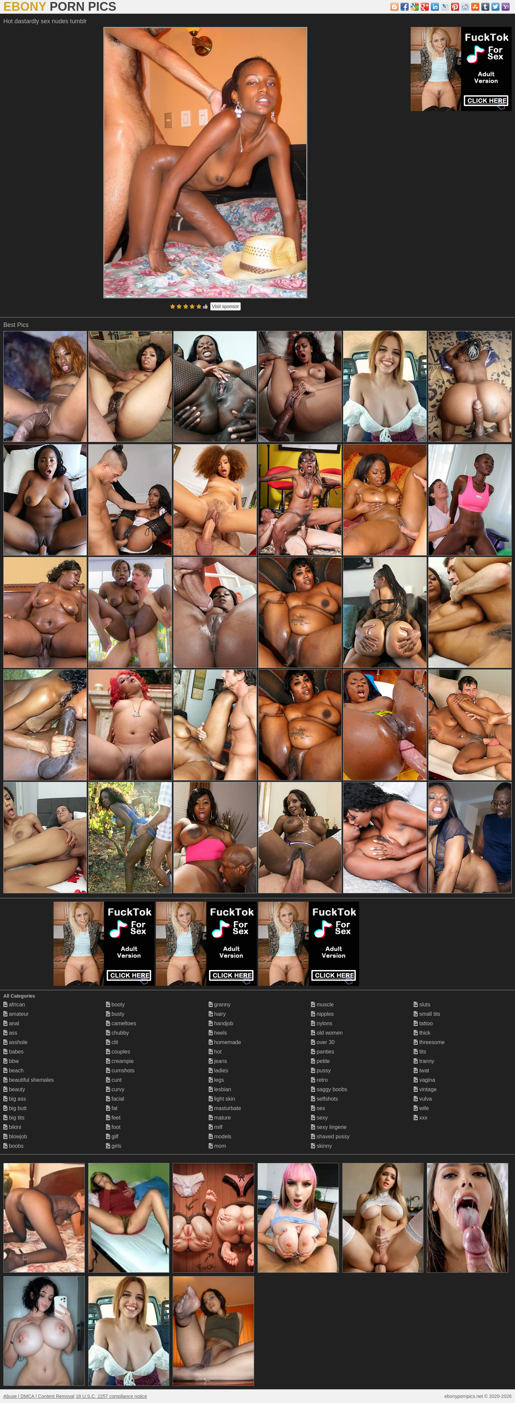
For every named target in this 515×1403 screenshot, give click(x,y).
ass (10, 1033)
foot (113, 1127)
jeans (218, 1061)
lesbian (220, 1089)
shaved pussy (330, 1136)
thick (422, 1033)
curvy (115, 1089)
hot (215, 1052)
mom (217, 1146)
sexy (319, 1118)
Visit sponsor (225, 306)
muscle (322, 1004)
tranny (424, 1061)
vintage (425, 1089)
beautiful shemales (28, 1080)
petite (320, 1061)
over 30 (323, 1042)
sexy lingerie (328, 1127)
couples (118, 1052)
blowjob (15, 1136)
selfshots (324, 1099)
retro (319, 1080)
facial (115, 1099)
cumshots (120, 1070)
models (220, 1136)
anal (11, 1023)
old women (327, 1033)
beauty (14, 1089)
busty (115, 1014)
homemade (225, 1042)
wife (421, 1108)
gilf (112, 1136)
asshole (15, 1042)
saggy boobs (329, 1089)
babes (13, 1052)
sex (318, 1108)
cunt (114, 1080)
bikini (12, 1127)
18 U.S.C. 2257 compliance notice (111, 1396)
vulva (423, 1099)
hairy (217, 1014)
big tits (14, 1118)
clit (112, 1042)
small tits (427, 1014)
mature (220, 1118)
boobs (13, 1146)
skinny (321, 1146)
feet (113, 1118)
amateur (16, 1014)
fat (111, 1108)
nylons (321, 1023)
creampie (120, 1061)
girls (114, 1146)
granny (220, 1004)
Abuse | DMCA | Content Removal (38, 1396)
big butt (15, 1108)
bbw (11, 1061)
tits (420, 1052)
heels (218, 1033)
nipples (322, 1014)
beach (13, 1070)
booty (115, 1004)
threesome (429, 1042)
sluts (422, 1004)
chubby (117, 1033)
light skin (222, 1099)
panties (322, 1052)
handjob (221, 1023)
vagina (424, 1080)
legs (216, 1080)
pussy (321, 1070)
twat (421, 1070)
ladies (218, 1070)
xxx (420, 1118)
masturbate (225, 1108)
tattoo (423, 1023)
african (14, 1004)
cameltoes (121, 1023)
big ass (14, 1099)
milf (215, 1127)
